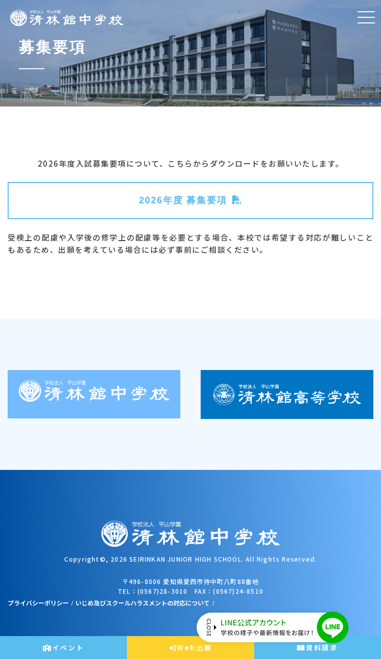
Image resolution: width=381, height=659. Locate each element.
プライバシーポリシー (38, 602)
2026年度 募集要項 (183, 200)
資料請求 (317, 647)
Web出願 (190, 647)
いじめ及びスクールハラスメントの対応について (142, 602)
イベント (63, 647)
